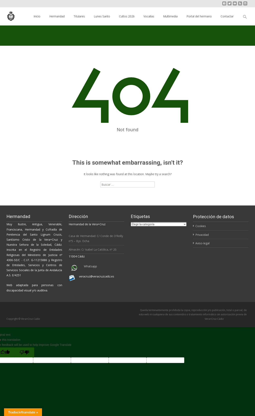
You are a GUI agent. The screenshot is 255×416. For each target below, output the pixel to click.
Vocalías (148, 16)
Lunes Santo (102, 16)
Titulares (79, 16)
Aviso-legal (202, 243)
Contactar (227, 16)
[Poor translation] (24, 352)
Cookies (200, 226)
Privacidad (202, 235)
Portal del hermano (199, 16)
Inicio (37, 16)
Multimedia (170, 16)
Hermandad (57, 16)
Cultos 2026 (127, 16)
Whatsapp (90, 266)
